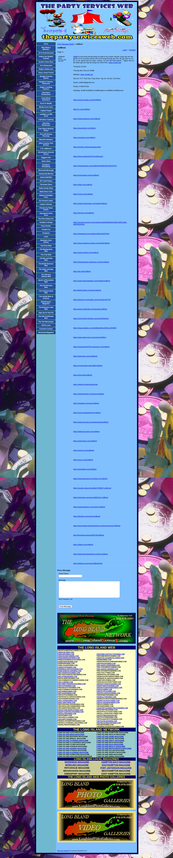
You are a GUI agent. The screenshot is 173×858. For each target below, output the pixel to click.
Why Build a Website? (46, 48)
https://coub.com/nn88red (83, 194)
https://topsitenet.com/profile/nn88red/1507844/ (91, 234)
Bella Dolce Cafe (46, 192)
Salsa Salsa (46, 161)
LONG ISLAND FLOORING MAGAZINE (73, 756)
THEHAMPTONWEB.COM (67, 722)
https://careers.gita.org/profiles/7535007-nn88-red (92, 488)
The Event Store (46, 184)
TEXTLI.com (46, 325)
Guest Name (63, 574)
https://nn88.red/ (115, 63)
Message (62, 580)
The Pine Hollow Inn (46, 219)
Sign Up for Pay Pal (46, 313)
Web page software (63, 854)
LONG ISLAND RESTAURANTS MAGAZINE (114, 752)
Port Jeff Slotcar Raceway (46, 135)
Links (46, 237)
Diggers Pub (46, 158)
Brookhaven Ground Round (46, 153)
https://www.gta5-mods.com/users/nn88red (89, 337)
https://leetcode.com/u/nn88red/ (85, 356)
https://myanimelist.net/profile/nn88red (87, 366)
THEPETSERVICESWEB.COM (108, 689)
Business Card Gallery (46, 241)
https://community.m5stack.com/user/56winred (91, 318)
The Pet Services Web (46, 286)
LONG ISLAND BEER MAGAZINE (70, 738)
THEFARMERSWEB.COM (66, 694)
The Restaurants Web (46, 250)
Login (125, 50)
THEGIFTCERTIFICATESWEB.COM (70, 715)
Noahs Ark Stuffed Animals (46, 57)
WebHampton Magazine (46, 303)
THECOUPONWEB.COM (66, 689)
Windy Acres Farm (46, 107)
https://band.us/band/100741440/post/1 (88, 156)
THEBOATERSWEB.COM (66, 670)
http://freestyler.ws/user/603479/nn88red (88, 535)
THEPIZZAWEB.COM (104, 693)
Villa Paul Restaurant (46, 124)
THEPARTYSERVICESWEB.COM (109, 687)
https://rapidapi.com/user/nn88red (86, 403)
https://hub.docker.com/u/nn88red (86, 175)
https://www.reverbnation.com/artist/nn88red (90, 203)
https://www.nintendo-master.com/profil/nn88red (91, 243)
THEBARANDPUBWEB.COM (68, 659)
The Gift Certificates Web (46, 317)
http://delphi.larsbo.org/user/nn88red (87, 290)
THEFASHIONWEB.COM (66, 696)
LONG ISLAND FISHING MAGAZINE (72, 752)
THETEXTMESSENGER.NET (107, 719)
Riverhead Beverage (46, 170)
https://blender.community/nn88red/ (86, 516)
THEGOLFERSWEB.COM (66, 717)
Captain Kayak (46, 111)
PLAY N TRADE (46, 103)
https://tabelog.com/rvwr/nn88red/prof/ (87, 563)
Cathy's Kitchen (46, 204)
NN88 (75, 57)
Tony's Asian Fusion (46, 73)
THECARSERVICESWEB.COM (68, 676)
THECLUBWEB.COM (65, 685)
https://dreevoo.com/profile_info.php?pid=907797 (92, 300)
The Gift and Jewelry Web (46, 275)
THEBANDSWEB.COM (65, 657)
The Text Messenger (46, 322)
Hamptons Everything (46, 166)
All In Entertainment (46, 53)
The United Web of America (46, 297)
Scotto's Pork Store (46, 62)
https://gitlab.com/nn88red (83, 545)
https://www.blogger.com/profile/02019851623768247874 (95, 166)
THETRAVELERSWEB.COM (107, 724)
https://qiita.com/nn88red (82, 185)
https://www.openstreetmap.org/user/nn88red (90, 554)
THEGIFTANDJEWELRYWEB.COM (70, 713)
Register (132, 50)
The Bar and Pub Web (46, 259)
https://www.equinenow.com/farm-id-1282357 (90, 479)
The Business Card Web (46, 308)
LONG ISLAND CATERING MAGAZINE (72, 744)
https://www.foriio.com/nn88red (85, 441)
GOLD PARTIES (46, 177)
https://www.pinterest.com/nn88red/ (86, 119)
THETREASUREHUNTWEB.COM (109, 726)
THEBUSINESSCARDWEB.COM (69, 674)
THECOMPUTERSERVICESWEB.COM (71, 687)
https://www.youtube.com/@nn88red (87, 100)
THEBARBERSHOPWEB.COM (68, 661)
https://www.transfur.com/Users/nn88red (88, 394)
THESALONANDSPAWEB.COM (108, 706)
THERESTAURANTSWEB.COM (108, 704)
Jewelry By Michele (46, 174)
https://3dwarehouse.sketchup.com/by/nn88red (91, 262)
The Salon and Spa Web (46, 270)
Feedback (46, 233)
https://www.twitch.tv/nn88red (84, 128)
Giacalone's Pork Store (46, 214)
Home (46, 44)
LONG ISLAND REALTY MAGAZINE (111, 750)
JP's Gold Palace (46, 181)
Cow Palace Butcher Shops (46, 129)
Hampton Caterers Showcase (46, 83)
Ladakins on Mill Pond (46, 115)
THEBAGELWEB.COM (65, 655)
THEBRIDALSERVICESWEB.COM (70, 672)
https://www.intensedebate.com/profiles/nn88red (91, 281)
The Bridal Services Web (46, 265)
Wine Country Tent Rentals (46, 144)
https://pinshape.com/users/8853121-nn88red (90, 497)
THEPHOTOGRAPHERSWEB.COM (109, 691)
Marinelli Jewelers (46, 140)
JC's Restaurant (46, 65)
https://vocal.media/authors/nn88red (87, 413)
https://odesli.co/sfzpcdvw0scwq (85, 384)
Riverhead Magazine (46, 332)
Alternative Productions (46, 93)
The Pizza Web (46, 246)
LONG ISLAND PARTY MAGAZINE (110, 744)
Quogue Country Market (46, 77)
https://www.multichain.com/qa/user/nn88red (90, 309)
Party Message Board (65, 44)
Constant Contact (46, 329)
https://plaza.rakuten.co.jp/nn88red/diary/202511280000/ (94, 328)
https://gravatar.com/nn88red (84, 138)
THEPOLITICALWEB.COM (106, 694)
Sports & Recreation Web (46, 281)
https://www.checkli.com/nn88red (85, 253)
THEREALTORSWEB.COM (106, 700)
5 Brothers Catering (46, 120)
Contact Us (46, 229)
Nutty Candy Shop (46, 188)
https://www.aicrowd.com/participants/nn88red (90, 422)
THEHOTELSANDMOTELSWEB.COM (110, 661)
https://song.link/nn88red (82, 375)
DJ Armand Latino (46, 201)
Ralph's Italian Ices (46, 69)
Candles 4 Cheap (46, 222)
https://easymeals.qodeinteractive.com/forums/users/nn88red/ (96, 526)
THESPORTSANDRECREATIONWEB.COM (112, 711)
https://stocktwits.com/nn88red (85, 469)
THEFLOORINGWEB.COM (67, 704)
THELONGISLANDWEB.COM (107, 672)
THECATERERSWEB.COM (67, 680)
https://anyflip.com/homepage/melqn (87, 147)
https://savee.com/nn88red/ (83, 450)
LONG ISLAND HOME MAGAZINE (110, 740)
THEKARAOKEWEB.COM (106, 667)
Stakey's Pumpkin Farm (46, 196)
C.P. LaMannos (46, 149)
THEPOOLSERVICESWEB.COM (108, 696)
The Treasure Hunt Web (46, 292)
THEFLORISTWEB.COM (66, 706)
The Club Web (46, 255)
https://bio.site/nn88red (82, 271)
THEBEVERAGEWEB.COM (67, 665)
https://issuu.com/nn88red (83, 460)
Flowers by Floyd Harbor (45, 209)
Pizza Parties (46, 226)
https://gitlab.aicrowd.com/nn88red (86, 432)
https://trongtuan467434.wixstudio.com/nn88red (91, 347)
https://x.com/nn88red (81, 109)
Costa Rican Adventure (46, 99)
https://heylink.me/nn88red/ (83, 213)
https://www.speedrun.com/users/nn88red (89, 507)
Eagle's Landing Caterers (46, 88)
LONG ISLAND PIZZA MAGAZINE (110, 748)
